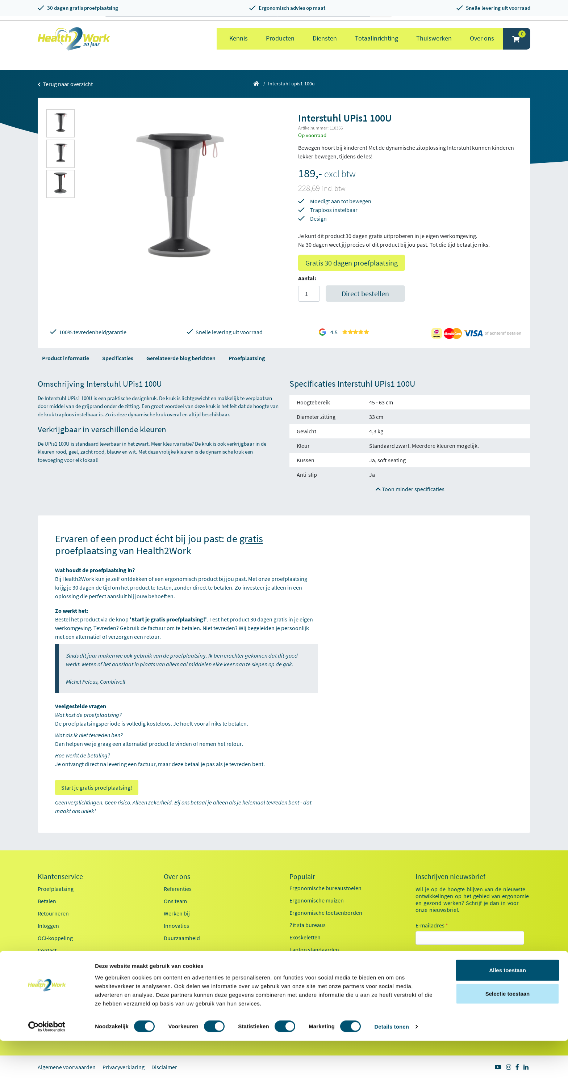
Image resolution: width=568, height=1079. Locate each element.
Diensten (325, 38)
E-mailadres (431, 925)
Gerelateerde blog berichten (181, 358)
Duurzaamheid (182, 938)
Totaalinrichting (376, 38)
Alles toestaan (507, 1008)
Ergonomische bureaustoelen (325, 888)
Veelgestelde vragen (62, 962)
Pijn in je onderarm (312, 974)
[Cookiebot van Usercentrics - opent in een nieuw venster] (47, 1064)
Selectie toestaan (507, 1032)
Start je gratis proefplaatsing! (96, 787)
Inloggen (48, 925)
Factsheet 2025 (182, 953)
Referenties (178, 888)
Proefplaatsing (247, 358)
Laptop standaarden (314, 949)
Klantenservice (60, 876)
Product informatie (65, 358)
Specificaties (117, 358)
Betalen (47, 901)
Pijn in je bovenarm (312, 961)
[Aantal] (309, 294)
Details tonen (391, 1065)
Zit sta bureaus (307, 925)
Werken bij (177, 913)
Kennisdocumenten (188, 966)
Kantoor (434, 966)
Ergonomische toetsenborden (325, 912)
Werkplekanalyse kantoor (320, 986)
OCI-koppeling (55, 938)
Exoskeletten (305, 937)
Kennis (238, 38)
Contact (47, 950)
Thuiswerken (434, 38)
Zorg (430, 979)
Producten (280, 38)
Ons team (175, 901)
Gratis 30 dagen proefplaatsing (351, 262)
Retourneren (53, 913)
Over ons (482, 38)
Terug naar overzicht (65, 84)
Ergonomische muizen (316, 900)
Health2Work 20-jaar (189, 978)
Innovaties (176, 925)
